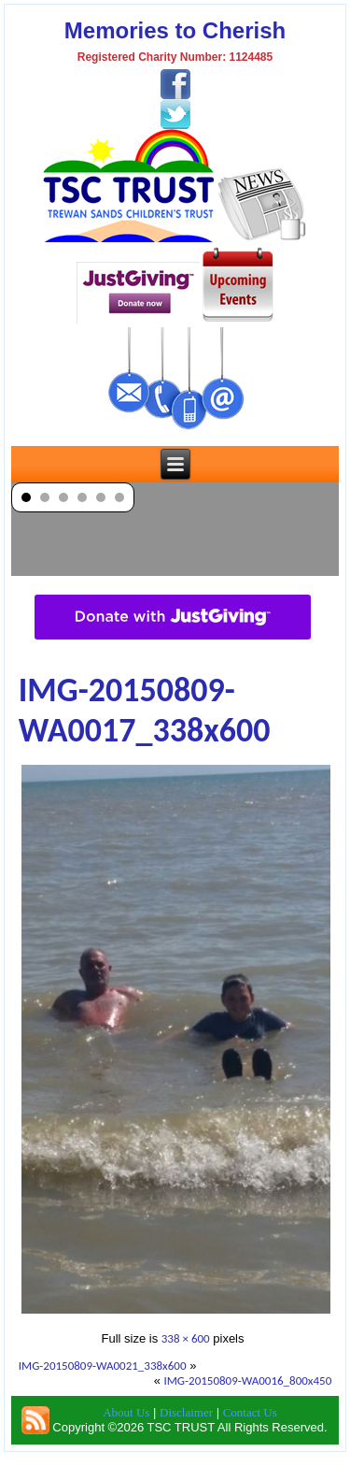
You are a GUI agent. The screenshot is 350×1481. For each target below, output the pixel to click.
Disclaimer (186, 1412)
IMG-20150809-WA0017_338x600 (145, 710)
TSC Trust (201, 1466)
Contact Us (250, 1412)
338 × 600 (185, 1338)
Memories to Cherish (175, 30)
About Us (126, 1412)
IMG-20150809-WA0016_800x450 (247, 1380)
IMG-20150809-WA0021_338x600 (103, 1366)
